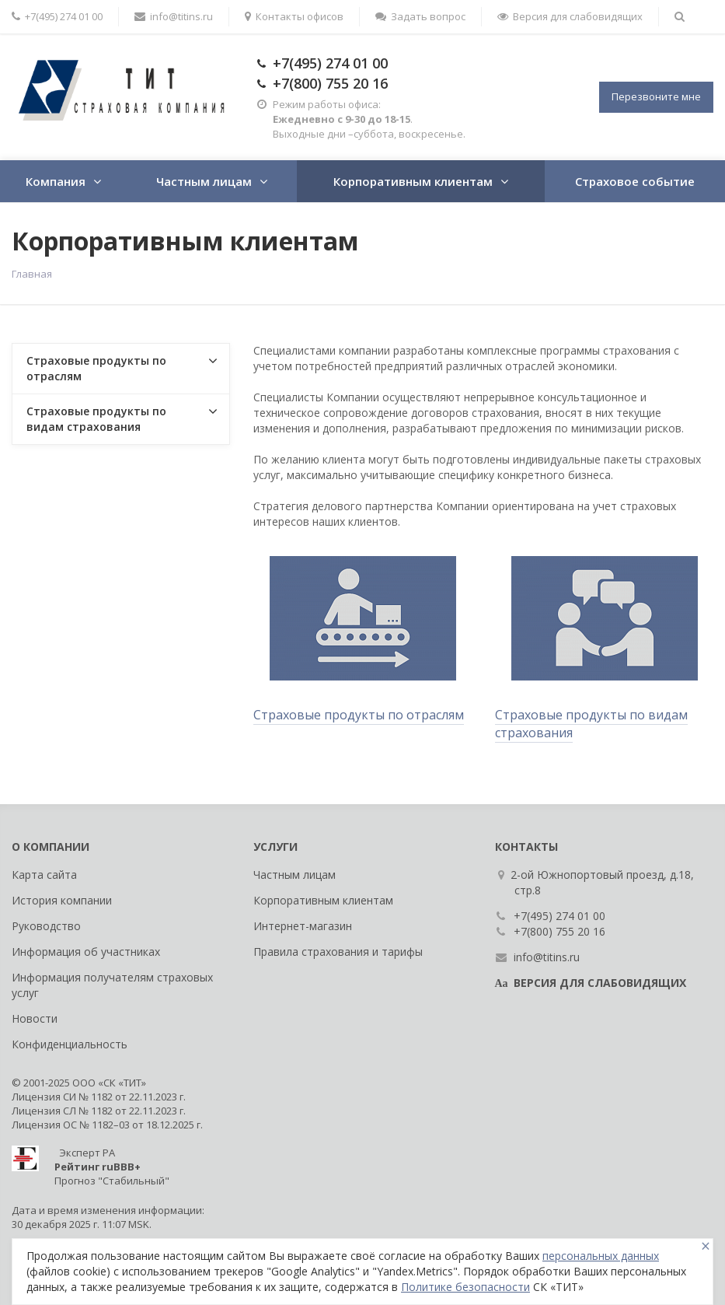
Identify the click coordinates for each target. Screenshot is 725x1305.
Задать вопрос (420, 16)
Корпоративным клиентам (413, 181)
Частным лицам (204, 181)
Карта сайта (44, 874)
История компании (62, 900)
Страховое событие (635, 181)
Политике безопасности (465, 1286)
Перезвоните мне (656, 96)
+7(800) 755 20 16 (330, 83)
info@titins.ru (173, 16)
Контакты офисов (294, 16)
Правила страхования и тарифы (338, 951)
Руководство (46, 925)
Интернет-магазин (302, 925)
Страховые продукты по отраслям (358, 714)
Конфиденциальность (69, 1044)
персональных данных (600, 1255)
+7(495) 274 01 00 (330, 63)
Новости (35, 1018)
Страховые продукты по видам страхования (591, 723)
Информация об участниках (86, 951)
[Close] (705, 1246)
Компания (55, 181)
